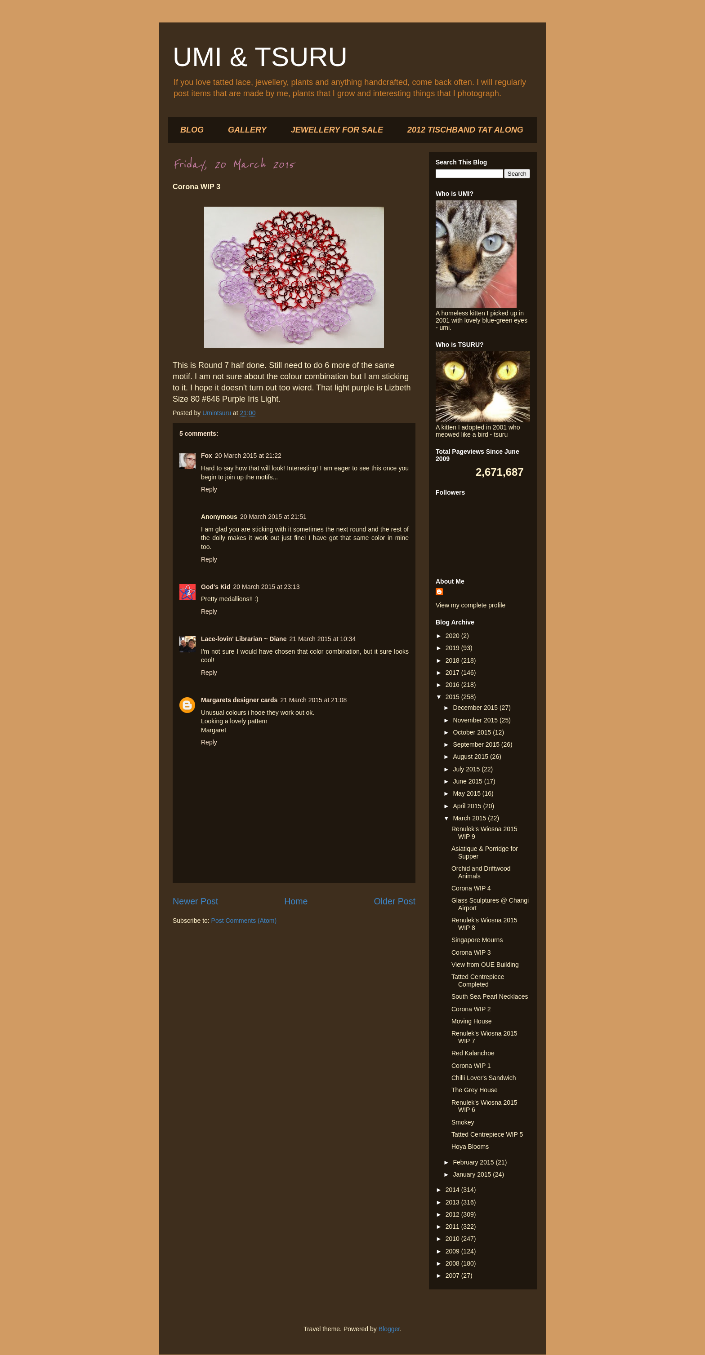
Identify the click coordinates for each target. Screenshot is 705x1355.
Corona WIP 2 (471, 1009)
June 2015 (468, 781)
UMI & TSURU (260, 57)
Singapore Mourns (477, 939)
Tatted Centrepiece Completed (477, 980)
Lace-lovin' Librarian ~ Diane (243, 638)
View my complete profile (470, 605)
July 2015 (467, 769)
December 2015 (476, 707)
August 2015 (471, 756)
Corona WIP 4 (471, 888)
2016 (453, 684)
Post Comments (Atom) (244, 920)
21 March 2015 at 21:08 (313, 700)
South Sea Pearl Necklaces (489, 996)
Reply (209, 489)
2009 (453, 1251)
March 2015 (470, 818)
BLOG (192, 129)
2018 (453, 660)
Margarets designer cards (239, 700)
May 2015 (467, 793)
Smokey (462, 1122)
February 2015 (474, 1162)
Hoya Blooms (470, 1146)
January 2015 (473, 1174)
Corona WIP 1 (471, 1065)
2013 (453, 1202)
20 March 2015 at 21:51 (273, 516)
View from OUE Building (485, 964)
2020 (453, 635)
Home (296, 901)
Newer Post (195, 901)
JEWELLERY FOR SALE (337, 129)
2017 (453, 672)
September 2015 (477, 744)
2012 (453, 1214)
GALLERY (247, 129)
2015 (453, 696)
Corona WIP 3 (471, 952)
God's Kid (216, 586)
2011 (453, 1226)
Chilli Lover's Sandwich (483, 1077)
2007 (453, 1275)
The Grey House (474, 1090)
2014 (453, 1189)
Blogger (389, 1329)
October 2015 (473, 732)
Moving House (471, 1021)
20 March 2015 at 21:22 (248, 455)
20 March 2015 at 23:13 (266, 586)
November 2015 (476, 720)
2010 (453, 1238)
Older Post (394, 901)
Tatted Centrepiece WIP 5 (487, 1134)
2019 (453, 647)
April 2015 (468, 806)
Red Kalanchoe (473, 1053)
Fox (206, 455)
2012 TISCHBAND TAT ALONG (465, 129)
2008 (453, 1263)
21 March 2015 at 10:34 (322, 638)
